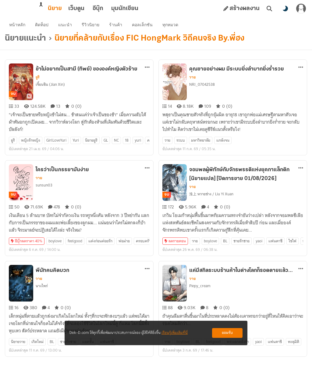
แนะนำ (66, 26)
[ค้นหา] (269, 8)
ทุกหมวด (171, 26)
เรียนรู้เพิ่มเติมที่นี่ (174, 332)
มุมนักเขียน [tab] (98, 8)
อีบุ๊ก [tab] (71, 8)
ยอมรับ (227, 332)
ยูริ (38, 80)
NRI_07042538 (202, 87)
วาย (192, 80)
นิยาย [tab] (28, 8)
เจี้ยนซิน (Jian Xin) (50, 87)
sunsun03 (44, 188)
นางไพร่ (42, 289)
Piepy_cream (200, 289)
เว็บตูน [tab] (49, 8)
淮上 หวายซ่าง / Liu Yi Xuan (211, 197)
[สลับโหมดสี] (285, 8)
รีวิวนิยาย (91, 26)
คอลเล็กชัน (143, 26)
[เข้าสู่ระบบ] (301, 8)
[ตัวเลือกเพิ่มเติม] (147, 70)
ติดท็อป (42, 26)
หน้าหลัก (18, 26)
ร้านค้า (116, 26)
